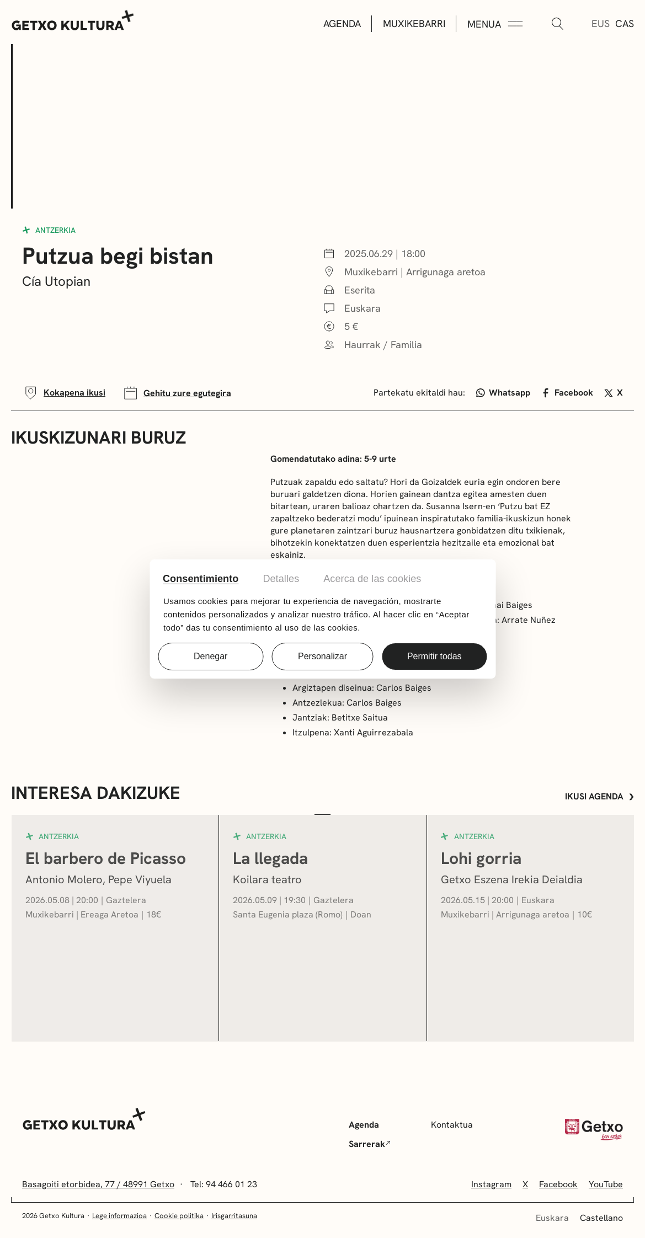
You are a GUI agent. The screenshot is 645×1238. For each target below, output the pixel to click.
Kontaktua (452, 1124)
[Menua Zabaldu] (495, 24)
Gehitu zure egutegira (176, 393)
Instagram (491, 1184)
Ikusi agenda (599, 796)
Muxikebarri (414, 23)
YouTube (606, 1184)
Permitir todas (434, 656)
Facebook (567, 392)
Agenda (342, 23)
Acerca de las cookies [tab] (372, 578)
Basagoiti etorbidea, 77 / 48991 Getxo (98, 1184)
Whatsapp (503, 392)
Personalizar (322, 656)
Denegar (210, 656)
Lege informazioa (119, 1215)
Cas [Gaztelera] (624, 23)
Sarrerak (370, 1144)
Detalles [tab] (281, 578)
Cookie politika (179, 1215)
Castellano (601, 1218)
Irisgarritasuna (234, 1215)
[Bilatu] (557, 24)
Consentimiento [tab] (200, 578)
